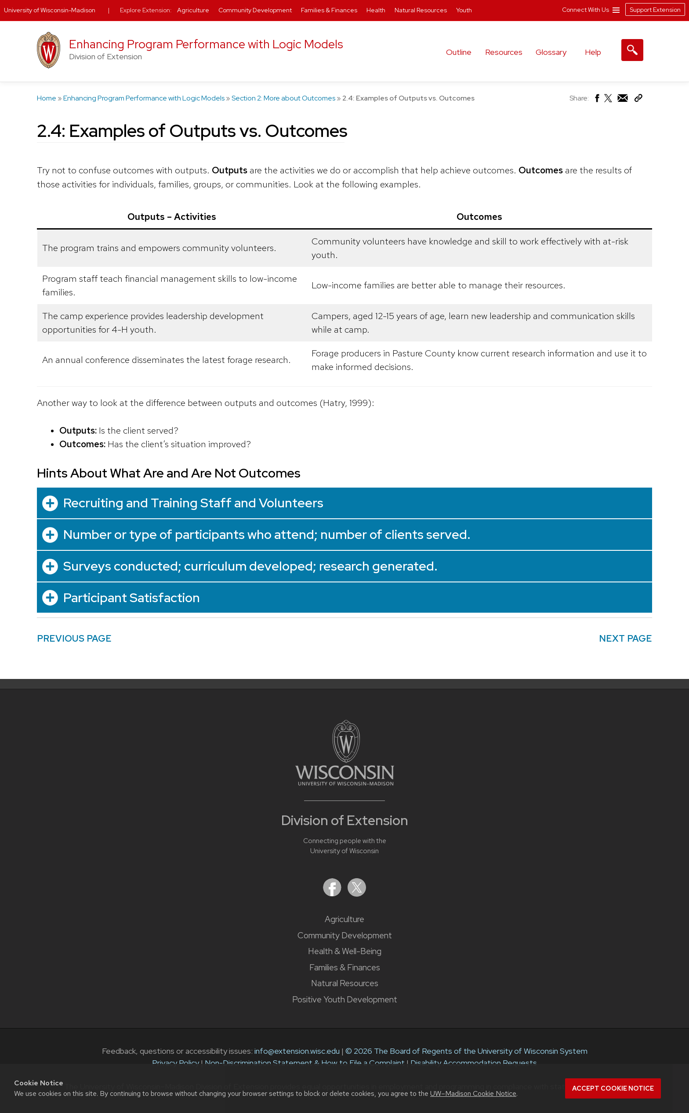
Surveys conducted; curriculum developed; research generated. (250, 565)
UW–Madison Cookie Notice (473, 1093)
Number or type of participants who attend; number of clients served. (267, 534)
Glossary (551, 52)
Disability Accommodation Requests (473, 1063)
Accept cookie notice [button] (613, 1088)
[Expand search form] (632, 50)
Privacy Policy (175, 1063)
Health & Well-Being (344, 951)
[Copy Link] (638, 99)
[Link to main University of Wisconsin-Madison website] (344, 782)
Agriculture (344, 919)
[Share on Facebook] (596, 100)
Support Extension (655, 10)
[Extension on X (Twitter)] (357, 893)
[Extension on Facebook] (333, 893)
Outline (458, 52)
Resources (503, 52)
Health (376, 10)
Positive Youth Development (344, 999)
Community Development (344, 935)
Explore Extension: (146, 10)
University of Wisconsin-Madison (49, 10)
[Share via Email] (623, 100)
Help (593, 52)
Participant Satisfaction (131, 597)
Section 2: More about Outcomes (283, 98)
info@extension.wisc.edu (297, 1051)
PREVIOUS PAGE (74, 638)
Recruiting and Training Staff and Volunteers (193, 502)
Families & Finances (344, 967)
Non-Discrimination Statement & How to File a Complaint (305, 1063)
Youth (464, 10)
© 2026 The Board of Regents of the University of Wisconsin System (466, 1051)
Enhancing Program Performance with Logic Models (206, 44)
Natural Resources (344, 983)
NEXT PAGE (625, 638)
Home (46, 98)
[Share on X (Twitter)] (608, 101)
